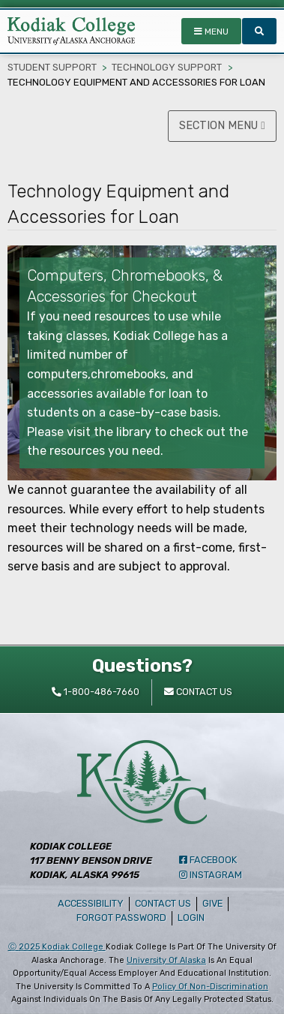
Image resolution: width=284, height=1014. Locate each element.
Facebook (208, 859)
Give (212, 903)
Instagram (210, 874)
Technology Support (167, 67)
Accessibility (91, 903)
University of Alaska (166, 960)
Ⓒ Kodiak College (57, 947)
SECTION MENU (222, 125)
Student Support (52, 67)
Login (194, 917)
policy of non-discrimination (210, 986)
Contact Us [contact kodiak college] (198, 691)
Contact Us (163, 903)
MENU (211, 31)
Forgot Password (121, 917)
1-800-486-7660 (95, 691)
